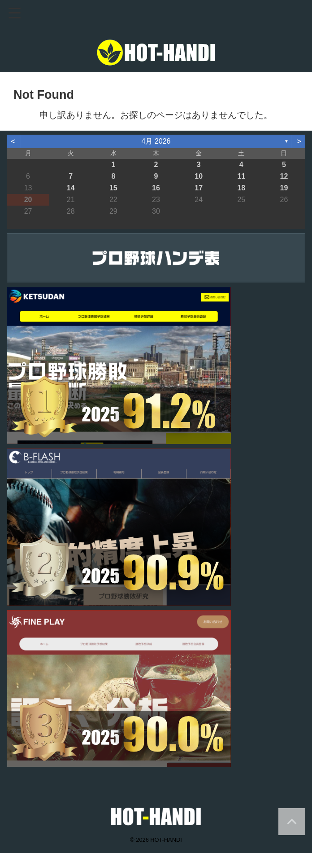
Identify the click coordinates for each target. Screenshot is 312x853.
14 (71, 188)
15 (113, 188)
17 (199, 188)
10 (199, 176)
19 (284, 188)
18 (241, 188)
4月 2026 (156, 141)
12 (284, 176)
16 (156, 188)
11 (241, 176)
